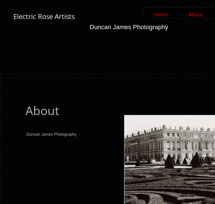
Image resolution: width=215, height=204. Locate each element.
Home (161, 14)
